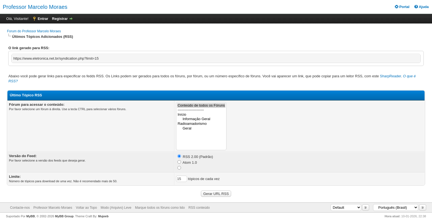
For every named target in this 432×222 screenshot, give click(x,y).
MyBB (30, 216)
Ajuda (421, 7)
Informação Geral (201, 119)
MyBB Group (64, 216)
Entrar (43, 19)
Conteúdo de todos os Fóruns (201, 105)
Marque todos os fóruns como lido (160, 208)
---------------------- (201, 110)
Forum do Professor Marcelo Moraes (34, 31)
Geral (201, 128)
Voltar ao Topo (86, 208)
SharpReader (390, 76)
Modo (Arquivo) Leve (116, 208)
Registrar (60, 19)
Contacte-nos (20, 208)
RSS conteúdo (199, 208)
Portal (402, 7)
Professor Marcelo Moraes (35, 7)
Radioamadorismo (201, 123)
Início (201, 114)
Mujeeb (103, 216)
